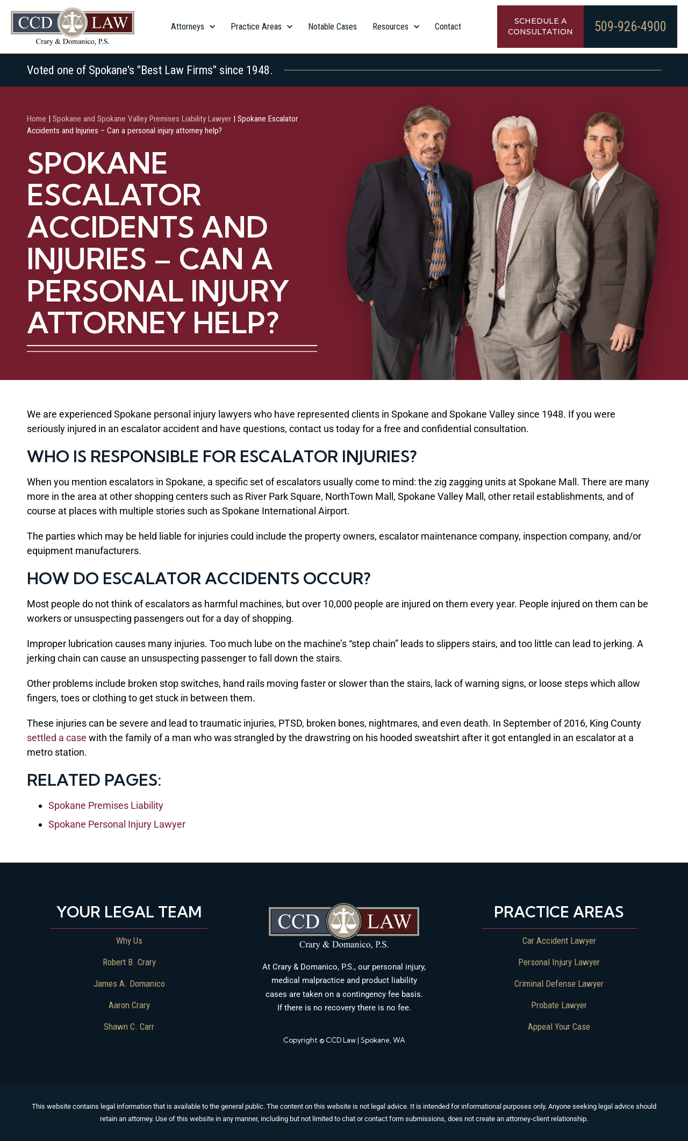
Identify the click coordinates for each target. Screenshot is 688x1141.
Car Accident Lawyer (559, 940)
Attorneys (193, 26)
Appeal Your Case (559, 1026)
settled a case (57, 737)
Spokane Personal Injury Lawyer (116, 823)
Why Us (129, 940)
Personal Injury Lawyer (559, 961)
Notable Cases (332, 26)
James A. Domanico (129, 983)
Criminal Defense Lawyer (559, 983)
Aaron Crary (129, 1004)
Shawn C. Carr (129, 1026)
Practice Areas (261, 26)
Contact (448, 26)
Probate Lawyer (559, 1004)
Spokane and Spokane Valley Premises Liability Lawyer (142, 118)
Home (36, 118)
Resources (395, 26)
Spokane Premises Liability (105, 804)
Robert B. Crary (129, 961)
